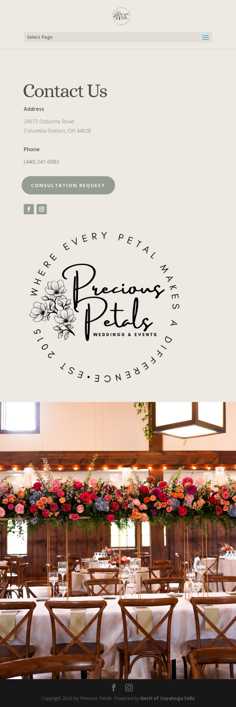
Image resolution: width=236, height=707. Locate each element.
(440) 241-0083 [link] (41, 161)
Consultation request (62, 185)
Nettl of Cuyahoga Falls (167, 698)
